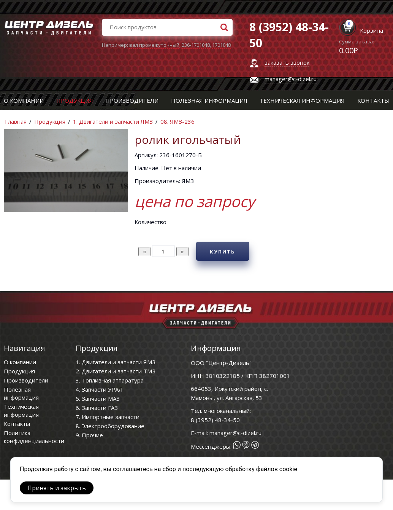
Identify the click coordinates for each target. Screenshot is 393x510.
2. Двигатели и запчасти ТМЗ (115, 371)
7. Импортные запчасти (107, 417)
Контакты (373, 100)
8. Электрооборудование (110, 426)
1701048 (221, 44)
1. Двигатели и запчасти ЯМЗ (113, 121)
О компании (24, 100)
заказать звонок (287, 62)
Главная (16, 121)
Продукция (74, 100)
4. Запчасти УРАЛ (99, 389)
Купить (222, 251)
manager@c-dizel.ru (291, 79)
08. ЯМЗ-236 (177, 121)
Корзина (371, 30)
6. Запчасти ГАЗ (97, 407)
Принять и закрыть (56, 488)
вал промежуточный (154, 44)
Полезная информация (209, 100)
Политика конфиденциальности (34, 437)
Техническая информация (302, 100)
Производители (131, 100)
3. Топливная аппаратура (110, 380)
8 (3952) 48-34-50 (215, 420)
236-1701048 (196, 44)
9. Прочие (89, 435)
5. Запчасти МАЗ (98, 398)
